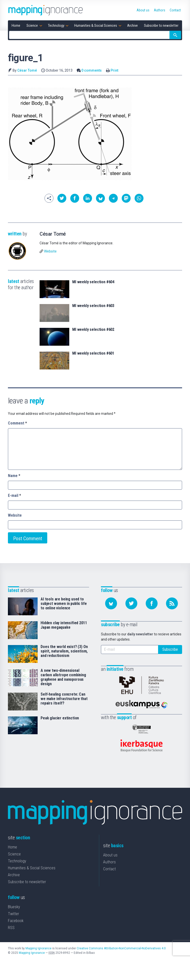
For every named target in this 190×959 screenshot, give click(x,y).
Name (14, 475)
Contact (109, 869)
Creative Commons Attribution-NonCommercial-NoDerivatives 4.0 (121, 948)
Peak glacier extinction (60, 718)
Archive (14, 875)
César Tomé (27, 70)
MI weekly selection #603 (93, 306)
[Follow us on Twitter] (131, 603)
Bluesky (14, 906)
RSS (11, 927)
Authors (109, 862)
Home (12, 847)
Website (50, 251)
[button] (61, 198)
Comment (17, 423)
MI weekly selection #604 (93, 282)
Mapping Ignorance (38, 948)
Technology (17, 861)
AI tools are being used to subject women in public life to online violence (64, 603)
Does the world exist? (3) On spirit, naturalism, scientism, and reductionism (64, 651)
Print (114, 70)
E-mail (14, 495)
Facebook (16, 920)
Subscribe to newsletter (27, 881)
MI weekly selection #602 (93, 329)
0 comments (91, 70)
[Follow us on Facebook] (152, 603)
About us (110, 855)
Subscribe (170, 649)
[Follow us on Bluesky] (111, 603)
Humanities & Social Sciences (31, 868)
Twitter (13, 913)
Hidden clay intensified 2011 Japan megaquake (64, 625)
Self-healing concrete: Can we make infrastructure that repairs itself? (64, 698)
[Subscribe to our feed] (172, 603)
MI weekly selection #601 (93, 353)
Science (14, 854)
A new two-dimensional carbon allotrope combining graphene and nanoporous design (63, 677)
